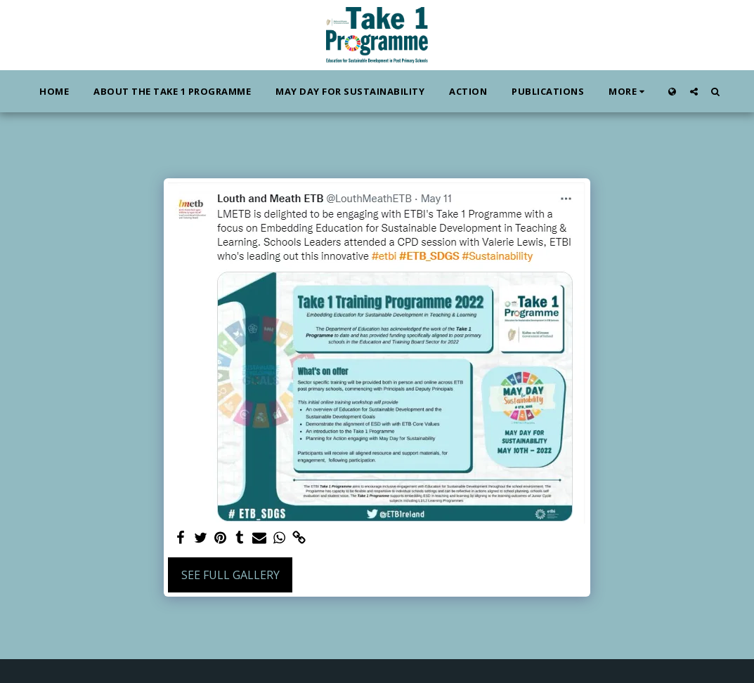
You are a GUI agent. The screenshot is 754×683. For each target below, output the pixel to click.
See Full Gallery (230, 575)
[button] (694, 91)
